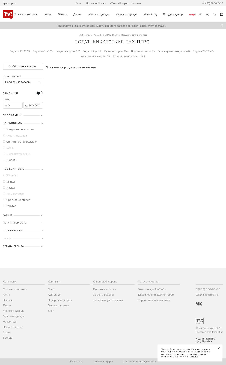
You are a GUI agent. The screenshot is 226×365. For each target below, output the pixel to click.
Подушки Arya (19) (92, 51)
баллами (159, 25)
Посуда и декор (173, 14)
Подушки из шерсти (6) (143, 51)
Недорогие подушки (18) (67, 51)
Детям (77, 14)
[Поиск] (200, 14)
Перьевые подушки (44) (116, 51)
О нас (79, 3)
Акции (193, 14)
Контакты (136, 3)
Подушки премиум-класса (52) (129, 56)
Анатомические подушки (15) (96, 56)
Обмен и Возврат (119, 3)
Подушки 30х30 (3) (20, 51)
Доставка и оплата (104, 289)
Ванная (62, 14)
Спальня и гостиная (26, 14)
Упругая (9, 206)
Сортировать (12, 76)
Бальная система (58, 305)
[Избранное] (214, 14)
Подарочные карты (60, 300)
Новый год (150, 14)
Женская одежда (98, 14)
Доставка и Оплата (96, 3)
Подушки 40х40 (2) (43, 51)
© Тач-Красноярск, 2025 (208, 328)
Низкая (9, 187)
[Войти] (207, 14)
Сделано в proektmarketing (209, 332)
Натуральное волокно (18, 129)
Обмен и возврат (103, 294)
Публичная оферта (103, 361)
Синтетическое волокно (20, 141)
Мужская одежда (126, 14)
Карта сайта (76, 361)
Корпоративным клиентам (154, 300)
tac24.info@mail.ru (207, 294)
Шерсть (9, 160)
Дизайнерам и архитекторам (156, 294)
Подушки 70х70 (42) (203, 51)
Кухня (48, 14)
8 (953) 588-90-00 (212, 3)
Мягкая (9, 181)
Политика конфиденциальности (140, 361)
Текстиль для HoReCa (152, 289)
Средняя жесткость (17, 200)
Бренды (8, 337)
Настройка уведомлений (108, 300)
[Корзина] (221, 14)
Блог (51, 310)
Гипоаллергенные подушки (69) (173, 51)
